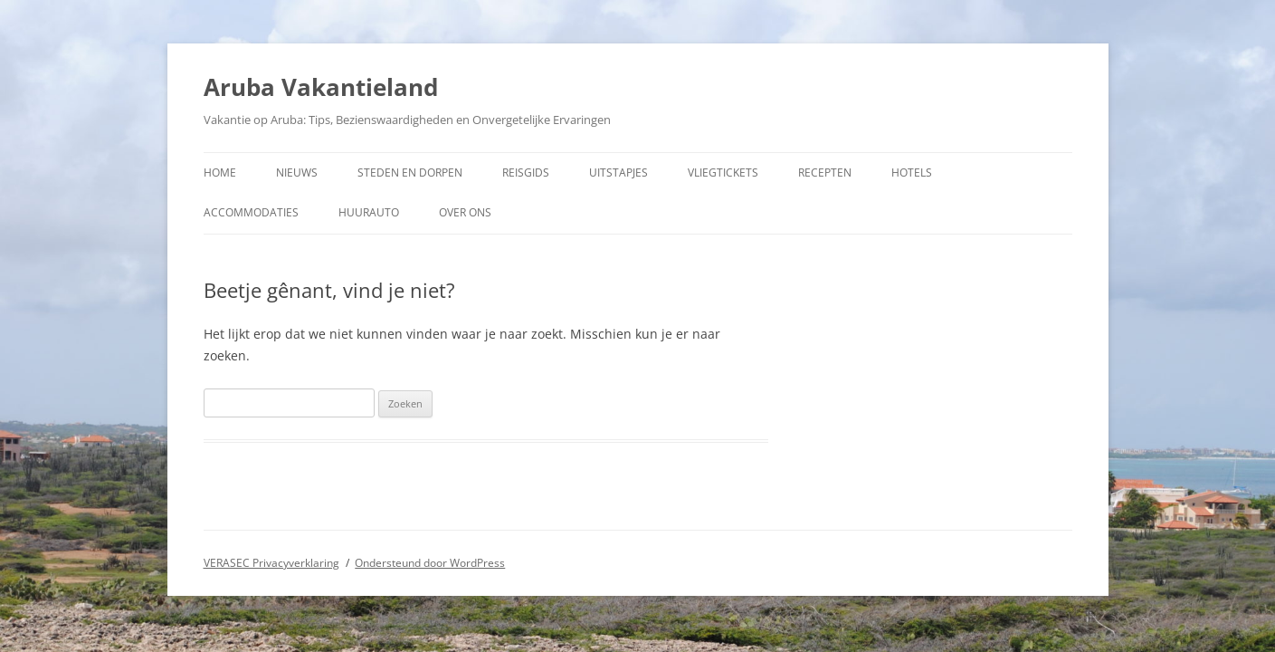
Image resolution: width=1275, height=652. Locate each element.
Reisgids (525, 172)
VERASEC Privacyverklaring (271, 562)
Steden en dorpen (409, 172)
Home (220, 172)
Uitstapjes (618, 172)
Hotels (911, 172)
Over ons (465, 212)
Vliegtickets (723, 172)
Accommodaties (251, 212)
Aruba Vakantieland (321, 87)
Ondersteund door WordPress (430, 562)
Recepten (825, 172)
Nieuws (297, 172)
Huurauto (368, 212)
